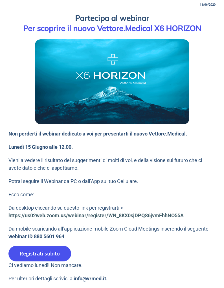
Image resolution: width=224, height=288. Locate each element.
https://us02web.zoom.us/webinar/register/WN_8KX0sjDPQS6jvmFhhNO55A (96, 215)
